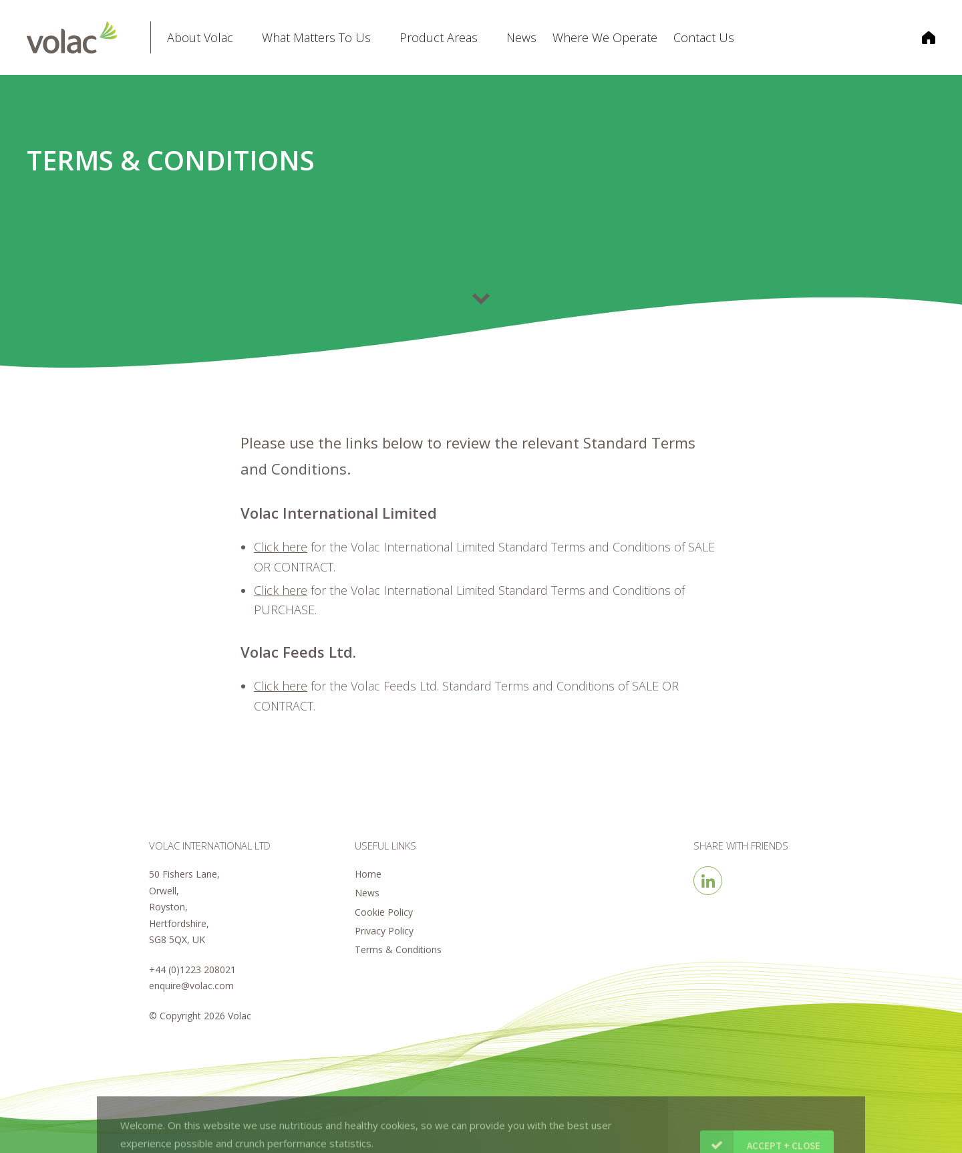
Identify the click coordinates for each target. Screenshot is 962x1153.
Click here (280, 590)
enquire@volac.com (191, 985)
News (367, 892)
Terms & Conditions (398, 949)
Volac (88, 37)
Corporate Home (920, 37)
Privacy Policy (384, 930)
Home (368, 874)
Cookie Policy (384, 912)
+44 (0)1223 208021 (192, 969)
